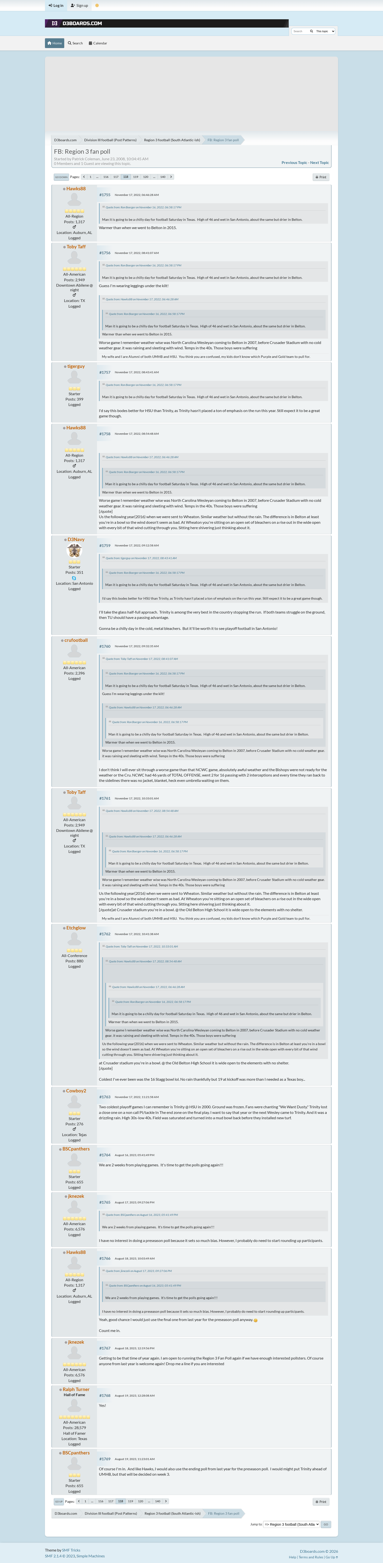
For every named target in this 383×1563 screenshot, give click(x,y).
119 (135, 177)
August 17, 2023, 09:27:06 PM (134, 1202)
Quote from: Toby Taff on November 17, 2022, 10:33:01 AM (142, 946)
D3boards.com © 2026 (319, 1551)
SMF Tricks (71, 1550)
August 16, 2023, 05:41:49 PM (134, 1155)
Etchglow (76, 927)
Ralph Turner (76, 1389)
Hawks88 (76, 188)
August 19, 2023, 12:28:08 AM (135, 1395)
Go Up (59, 1501)
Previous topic (294, 162)
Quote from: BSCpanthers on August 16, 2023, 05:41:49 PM (142, 1215)
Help (292, 1557)
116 (105, 177)
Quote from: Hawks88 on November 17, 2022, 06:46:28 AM (142, 299)
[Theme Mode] (97, 5)
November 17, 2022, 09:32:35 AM (137, 646)
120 (145, 177)
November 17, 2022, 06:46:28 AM (137, 194)
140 (162, 177)
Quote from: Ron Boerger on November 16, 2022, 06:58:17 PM (143, 207)
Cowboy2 (76, 1090)
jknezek (76, 1196)
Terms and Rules (311, 1557)
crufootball (76, 640)
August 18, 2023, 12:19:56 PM (134, 1348)
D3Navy (76, 539)
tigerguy (76, 366)
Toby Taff (76, 246)
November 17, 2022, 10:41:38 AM (137, 934)
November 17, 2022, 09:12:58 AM (137, 545)
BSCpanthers (76, 1148)
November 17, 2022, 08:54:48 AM (137, 433)
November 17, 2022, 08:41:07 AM (137, 252)
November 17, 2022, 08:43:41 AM (137, 372)
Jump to (256, 1524)
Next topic (319, 162)
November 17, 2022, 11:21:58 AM (137, 1097)
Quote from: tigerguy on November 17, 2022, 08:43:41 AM (141, 558)
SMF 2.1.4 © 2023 (60, 1555)
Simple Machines (90, 1555)
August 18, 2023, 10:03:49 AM (135, 1258)
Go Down (61, 177)
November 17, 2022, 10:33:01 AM (137, 798)
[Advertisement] (191, 91)
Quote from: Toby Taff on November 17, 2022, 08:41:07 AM (142, 659)
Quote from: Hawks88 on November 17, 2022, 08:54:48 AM (142, 811)
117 (115, 177)
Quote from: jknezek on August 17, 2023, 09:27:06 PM (139, 1271)
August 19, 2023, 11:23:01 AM (135, 1459)
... (97, 177)
